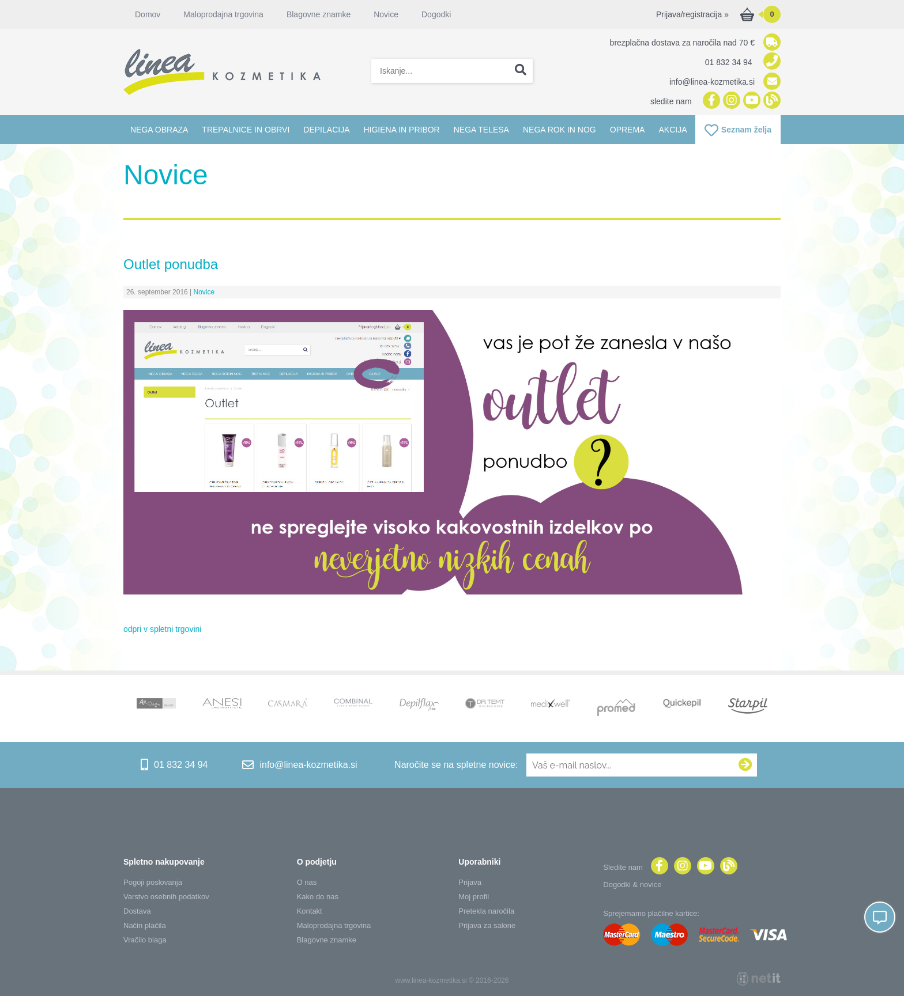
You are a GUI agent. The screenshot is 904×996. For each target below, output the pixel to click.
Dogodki (436, 14)
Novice (386, 14)
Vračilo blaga (145, 940)
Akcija (672, 129)
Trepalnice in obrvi (245, 129)
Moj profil (473, 896)
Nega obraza (159, 129)
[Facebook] (710, 101)
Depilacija (326, 129)
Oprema (627, 129)
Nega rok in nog (559, 129)
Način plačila (144, 925)
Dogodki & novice (632, 884)
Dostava (137, 911)
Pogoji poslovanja (152, 882)
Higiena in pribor (401, 129)
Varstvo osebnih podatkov (166, 896)
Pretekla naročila (486, 911)
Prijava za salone (486, 925)
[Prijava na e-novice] (745, 765)
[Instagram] (730, 101)
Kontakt (309, 911)
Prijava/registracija (692, 14)
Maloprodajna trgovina (223, 14)
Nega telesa (481, 129)
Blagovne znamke (319, 14)
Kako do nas (317, 896)
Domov (147, 14)
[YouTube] (750, 101)
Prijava (469, 882)
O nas (307, 882)
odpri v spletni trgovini (162, 629)
